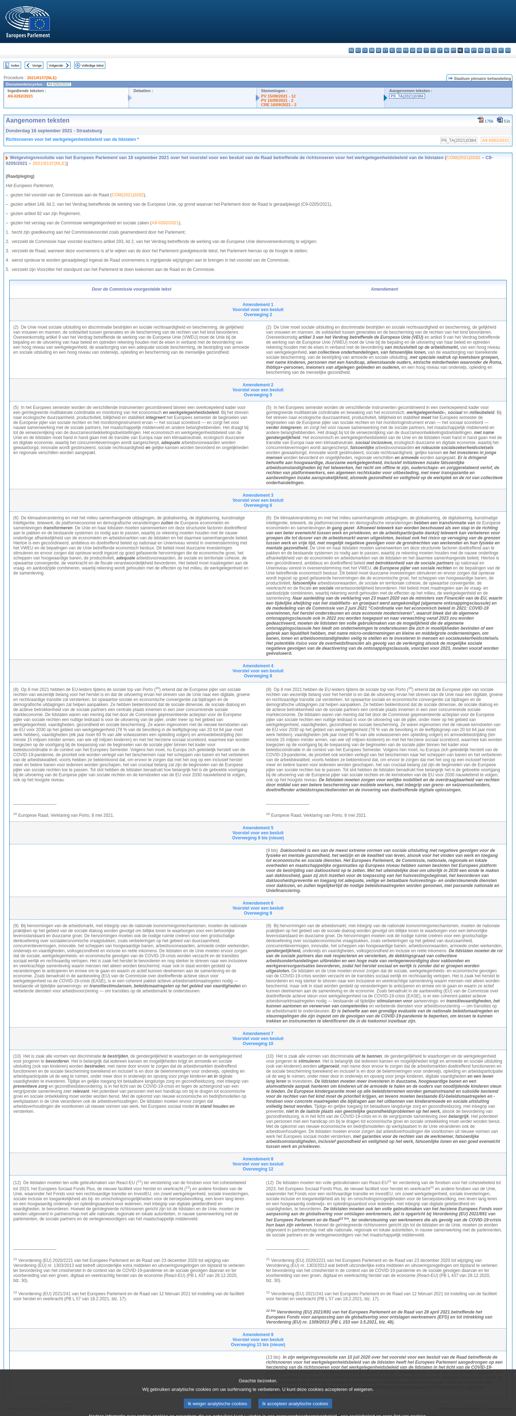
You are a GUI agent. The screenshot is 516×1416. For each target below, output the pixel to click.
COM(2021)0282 (463, 157)
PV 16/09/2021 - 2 (277, 100)
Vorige (37, 65)
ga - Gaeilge (412, 50)
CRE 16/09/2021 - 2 (279, 104)
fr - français (405, 50)
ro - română (480, 50)
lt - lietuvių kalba (440, 50)
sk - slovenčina (487, 50)
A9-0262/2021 (20, 96)
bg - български (351, 50)
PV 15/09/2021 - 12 (278, 96)
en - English (399, 50)
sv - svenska (508, 50)
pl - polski (467, 50)
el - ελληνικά (392, 50)
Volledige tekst (92, 65)
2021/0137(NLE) (42, 78)
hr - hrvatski (419, 50)
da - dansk (371, 50)
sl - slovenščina (494, 50)
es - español (358, 50)
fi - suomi (501, 50)
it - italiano (426, 50)
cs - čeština (365, 50)
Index (15, 65)
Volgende (56, 65)
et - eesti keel (385, 50)
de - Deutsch (378, 50)
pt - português (474, 50)
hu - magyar (446, 50)
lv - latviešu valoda (433, 50)
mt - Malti (453, 50)
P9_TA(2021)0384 (407, 96)
